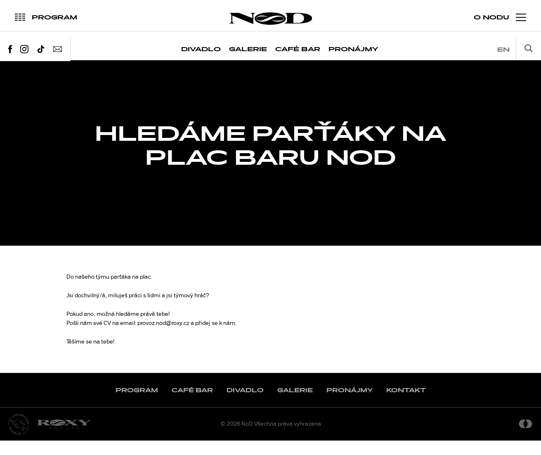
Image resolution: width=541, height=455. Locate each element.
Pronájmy (353, 49)
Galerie (248, 49)
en (503, 50)
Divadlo (201, 49)
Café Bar (297, 49)
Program (137, 404)
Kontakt (406, 404)
